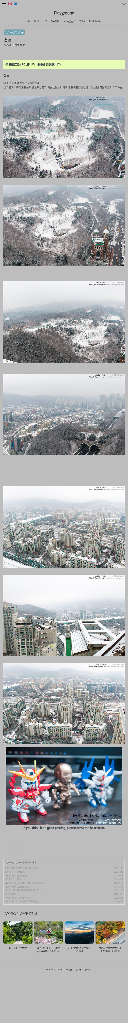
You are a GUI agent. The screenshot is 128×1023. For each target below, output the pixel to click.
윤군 (70, 1016)
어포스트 (51, 1016)
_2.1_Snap (17, 909)
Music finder (95, 21)
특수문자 (55, 21)
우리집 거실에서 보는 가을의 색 (16, 944)
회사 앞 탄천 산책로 (12, 926)
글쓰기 (87, 1016)
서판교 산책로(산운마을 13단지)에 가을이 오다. (22, 937)
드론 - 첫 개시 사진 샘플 (13, 918)
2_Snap (9, 909)
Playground (64, 13)
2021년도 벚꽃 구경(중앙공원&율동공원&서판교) (23, 929)
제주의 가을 (9, 940)
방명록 (82, 21)
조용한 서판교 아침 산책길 (14, 922)
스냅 (45, 21)
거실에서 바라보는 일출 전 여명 (16, 933)
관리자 (78, 1016)
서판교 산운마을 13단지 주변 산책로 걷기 (20, 948)
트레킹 (36, 21)
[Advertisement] (64, 860)
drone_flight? (69, 21)
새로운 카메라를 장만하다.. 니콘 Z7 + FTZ (20, 915)
